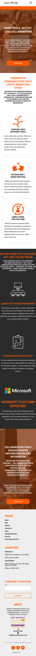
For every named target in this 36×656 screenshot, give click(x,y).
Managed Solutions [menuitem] (11, 534)
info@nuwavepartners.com (18, 635)
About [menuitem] (7, 520)
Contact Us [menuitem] (8, 528)
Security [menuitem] (7, 536)
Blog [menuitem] (6, 523)
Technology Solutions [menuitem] (12, 539)
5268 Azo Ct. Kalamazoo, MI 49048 (17, 555)
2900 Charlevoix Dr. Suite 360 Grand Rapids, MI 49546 (17, 564)
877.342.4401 (18, 631)
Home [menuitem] (7, 531)
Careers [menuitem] (7, 525)
